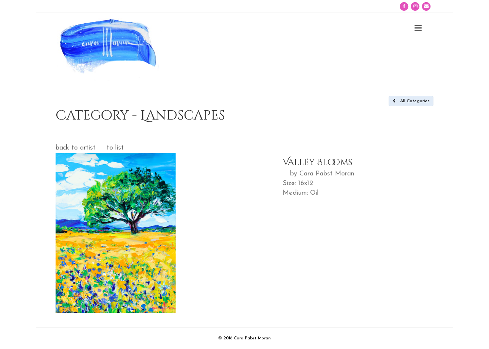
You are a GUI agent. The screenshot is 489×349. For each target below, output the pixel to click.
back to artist (76, 147)
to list (115, 147)
